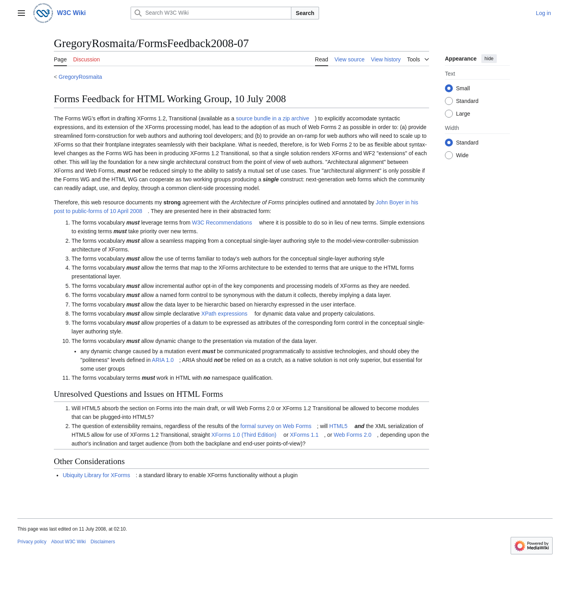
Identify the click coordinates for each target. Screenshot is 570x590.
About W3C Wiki (68, 541)
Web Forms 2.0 (352, 435)
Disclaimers (103, 541)
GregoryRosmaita (80, 77)
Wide (462, 155)
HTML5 (338, 426)
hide (489, 58)
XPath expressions (224, 313)
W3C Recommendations (222, 222)
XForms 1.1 (304, 435)
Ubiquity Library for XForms (96, 475)
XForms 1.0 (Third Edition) (243, 435)
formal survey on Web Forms (275, 426)
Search (305, 13)
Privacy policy (31, 541)
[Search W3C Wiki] (211, 13)
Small (463, 88)
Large (463, 113)
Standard (467, 101)
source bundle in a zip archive (272, 118)
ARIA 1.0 (163, 360)
